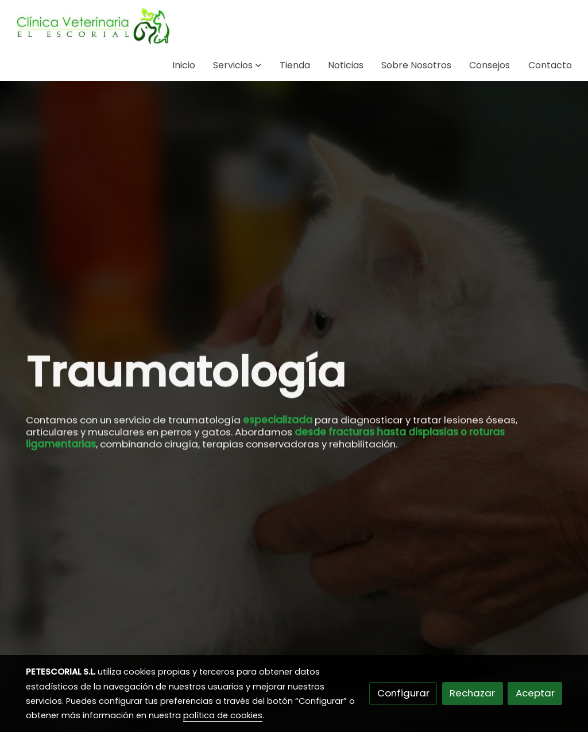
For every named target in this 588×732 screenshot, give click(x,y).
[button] (237, 65)
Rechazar (472, 693)
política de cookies (222, 715)
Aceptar (535, 693)
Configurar (403, 693)
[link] (92, 25)
